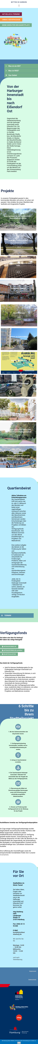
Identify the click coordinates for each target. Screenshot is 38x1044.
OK (19, 1042)
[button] (19, 5)
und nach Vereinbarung (17, 958)
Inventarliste (4, 855)
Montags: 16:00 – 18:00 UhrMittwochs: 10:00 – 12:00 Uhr (18, 949)
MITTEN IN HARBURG (19, 2)
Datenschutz (32, 979)
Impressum (32, 971)
